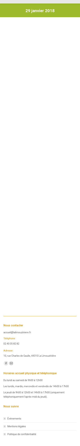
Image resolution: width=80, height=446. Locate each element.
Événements (14, 418)
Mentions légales (16, 426)
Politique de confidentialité (21, 434)
